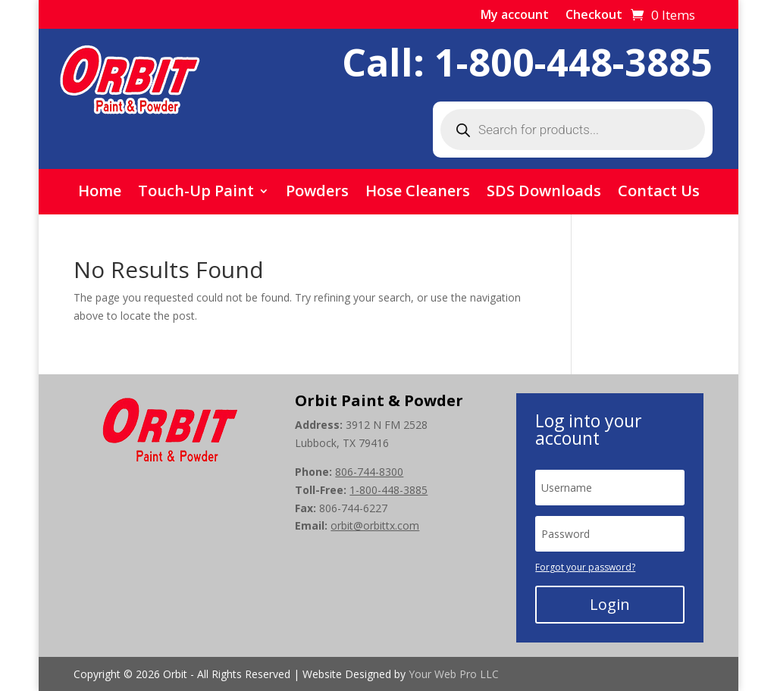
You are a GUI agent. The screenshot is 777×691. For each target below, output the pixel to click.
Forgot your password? (585, 567)
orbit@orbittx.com (375, 525)
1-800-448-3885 (573, 62)
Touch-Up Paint (196, 193)
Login (610, 604)
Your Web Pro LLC (454, 674)
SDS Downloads (544, 193)
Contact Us (659, 193)
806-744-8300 (369, 471)
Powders (317, 193)
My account (515, 16)
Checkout (594, 16)
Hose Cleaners (417, 193)
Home (99, 193)
